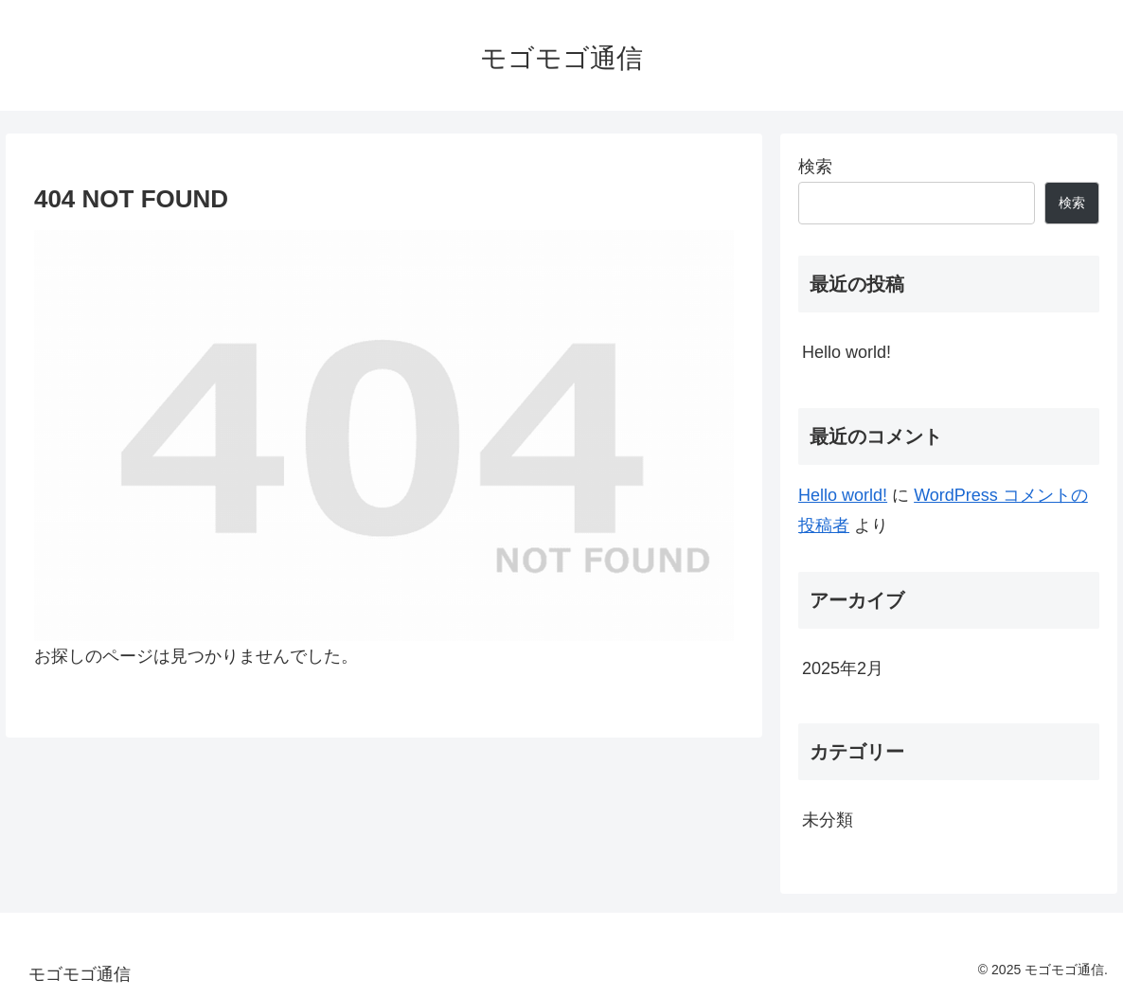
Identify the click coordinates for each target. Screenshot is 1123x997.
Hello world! (846, 352)
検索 (815, 166)
